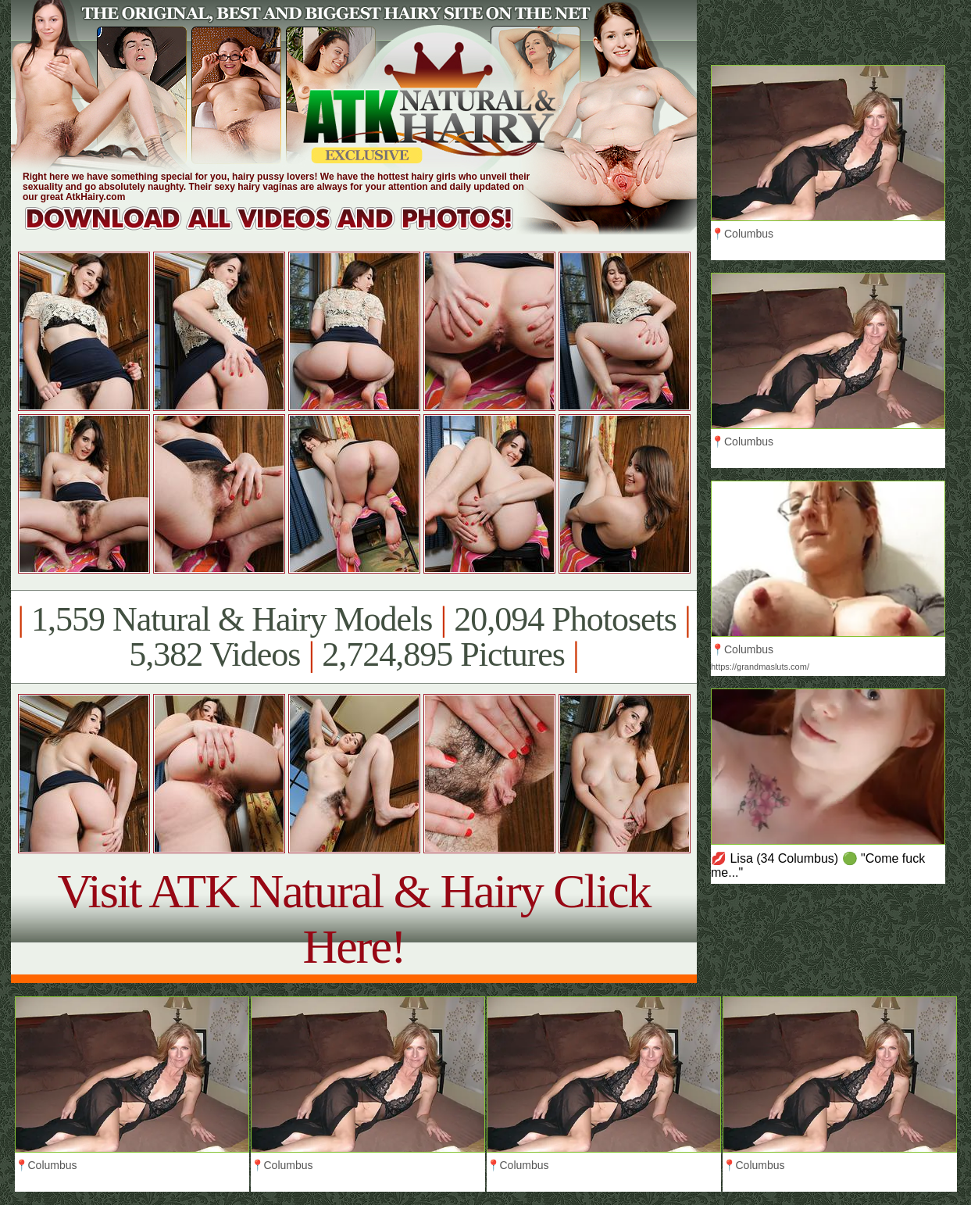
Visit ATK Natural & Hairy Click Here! (353, 918)
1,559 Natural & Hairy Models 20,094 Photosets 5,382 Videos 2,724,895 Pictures (353, 637)
